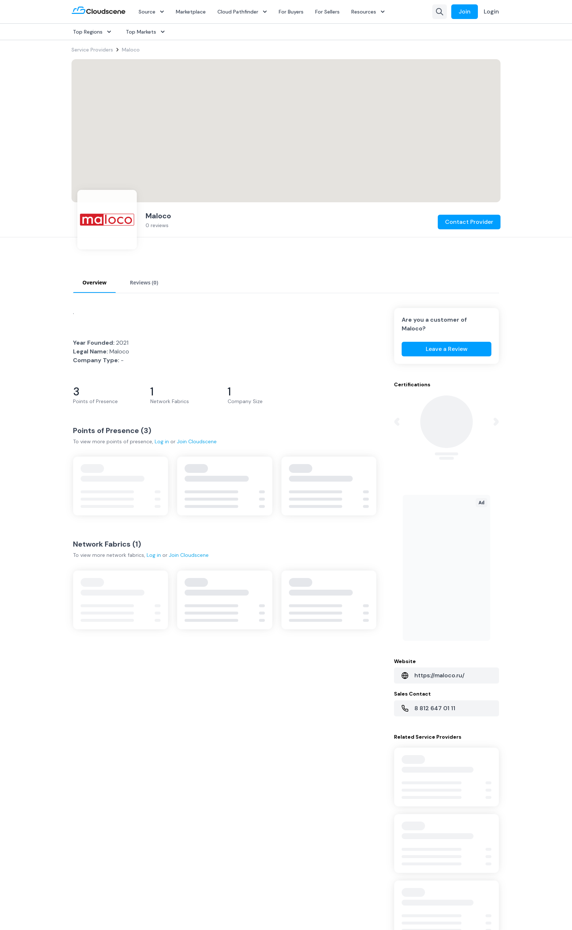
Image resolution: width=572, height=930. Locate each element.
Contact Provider (469, 230)
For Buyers (291, 11)
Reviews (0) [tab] (144, 282)
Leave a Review (447, 349)
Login (491, 11)
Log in (162, 441)
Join (465, 11)
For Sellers (327, 11)
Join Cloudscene (197, 441)
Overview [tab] (94, 282)
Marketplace (191, 11)
